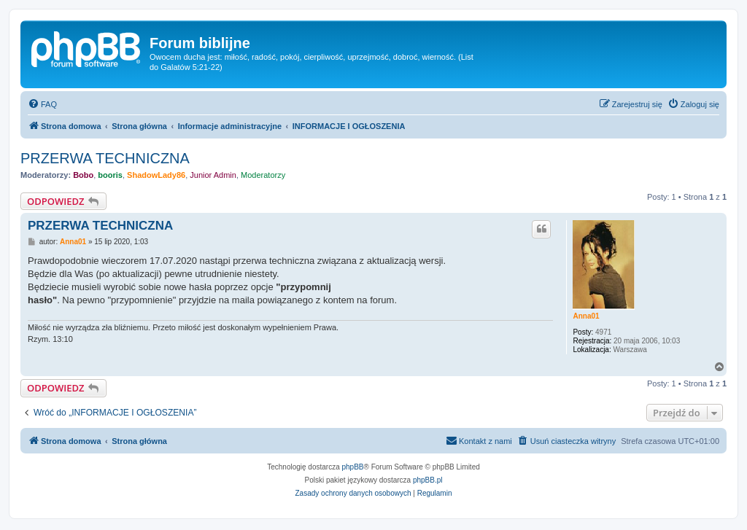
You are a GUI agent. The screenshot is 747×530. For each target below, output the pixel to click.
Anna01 (586, 316)
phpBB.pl (428, 480)
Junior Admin (213, 175)
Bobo (83, 175)
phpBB (353, 467)
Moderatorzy (263, 175)
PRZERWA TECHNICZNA (105, 158)
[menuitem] (42, 104)
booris (110, 175)
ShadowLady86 (156, 175)
